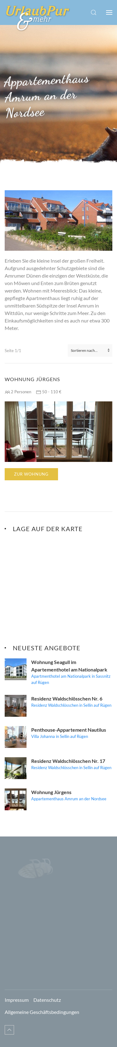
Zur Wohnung (31, 474)
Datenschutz (47, 1000)
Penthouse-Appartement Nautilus (68, 730)
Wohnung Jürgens (32, 379)
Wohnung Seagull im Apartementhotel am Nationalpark (69, 665)
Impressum (17, 1000)
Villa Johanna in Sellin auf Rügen (59, 736)
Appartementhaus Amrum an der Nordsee (68, 798)
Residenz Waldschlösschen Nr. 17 (68, 761)
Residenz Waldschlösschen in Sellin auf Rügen (71, 705)
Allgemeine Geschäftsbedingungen (42, 1012)
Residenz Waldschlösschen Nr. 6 (66, 698)
